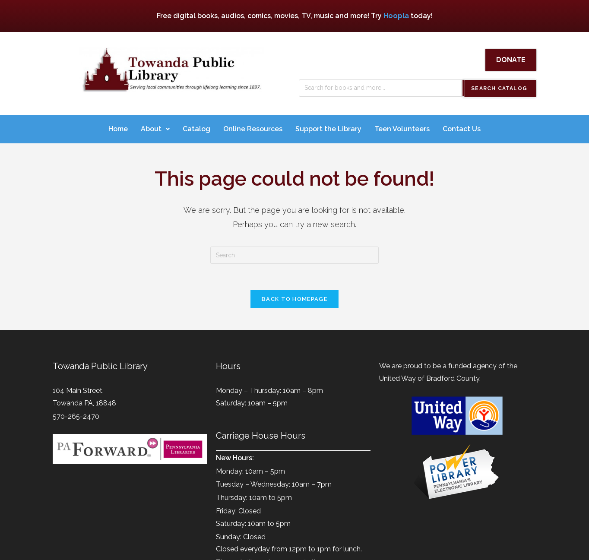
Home (118, 126)
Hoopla (396, 16)
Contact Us (462, 126)
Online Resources (252, 126)
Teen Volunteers (402, 126)
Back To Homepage (294, 296)
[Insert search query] (294, 252)
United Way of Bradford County (429, 376)
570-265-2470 (76, 414)
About (155, 126)
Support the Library (328, 126)
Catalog (196, 126)
